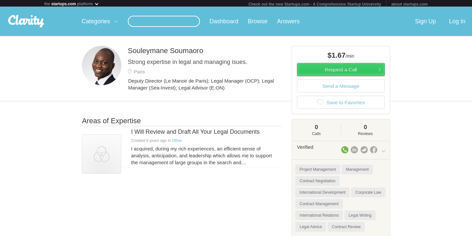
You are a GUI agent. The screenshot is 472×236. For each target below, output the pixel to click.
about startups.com (409, 4)
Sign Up (425, 22)
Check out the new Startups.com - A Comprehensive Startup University (314, 4)
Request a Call (341, 71)
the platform (71, 4)
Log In (457, 22)
